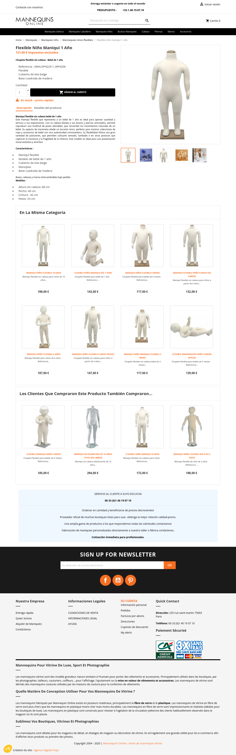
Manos (171, 31)
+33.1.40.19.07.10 (130, 10)
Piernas (159, 31)
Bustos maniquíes (127, 31)
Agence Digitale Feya (46, 750)
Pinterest (130, 580)
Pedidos (125, 610)
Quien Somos (24, 618)
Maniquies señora (54, 31)
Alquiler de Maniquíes (29, 624)
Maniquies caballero (80, 31)
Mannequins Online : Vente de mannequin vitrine (132, 743)
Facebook (105, 580)
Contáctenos (23, 629)
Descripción (24, 108)
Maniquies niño (104, 31)
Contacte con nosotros (29, 7)
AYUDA (72, 624)
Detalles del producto (48, 108)
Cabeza (146, 31)
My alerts (126, 632)
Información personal (134, 605)
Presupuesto (104, 10)
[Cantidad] (21, 92)
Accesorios (185, 31)
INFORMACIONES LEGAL (82, 618)
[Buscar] (119, 20)
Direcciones (128, 621)
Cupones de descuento (134, 627)
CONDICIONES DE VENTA (83, 613)
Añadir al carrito (72, 92)
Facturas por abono (132, 616)
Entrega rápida (24, 613)
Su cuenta (129, 601)
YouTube (118, 580)
